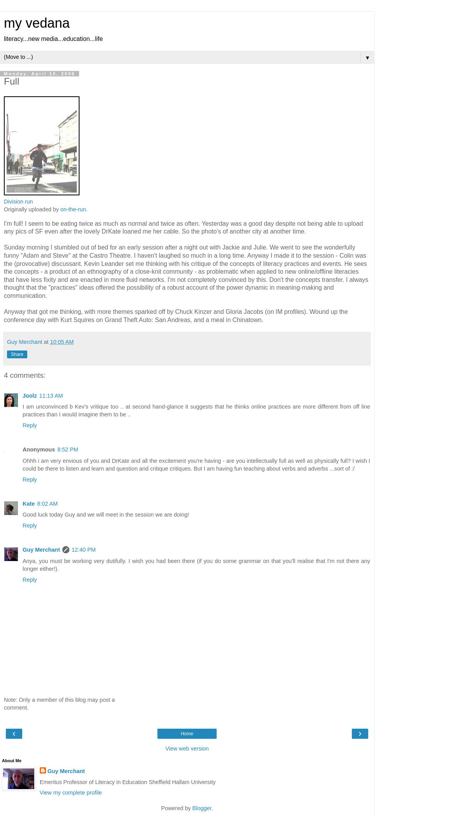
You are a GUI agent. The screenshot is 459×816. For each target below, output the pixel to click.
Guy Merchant (41, 550)
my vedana (37, 23)
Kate (29, 504)
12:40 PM (84, 550)
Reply (30, 425)
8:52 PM (67, 449)
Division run (18, 201)
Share (17, 354)
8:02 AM (47, 504)
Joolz (30, 396)
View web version (187, 748)
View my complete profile (71, 792)
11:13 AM (51, 396)
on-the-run (73, 209)
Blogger (202, 808)
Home (187, 733)
